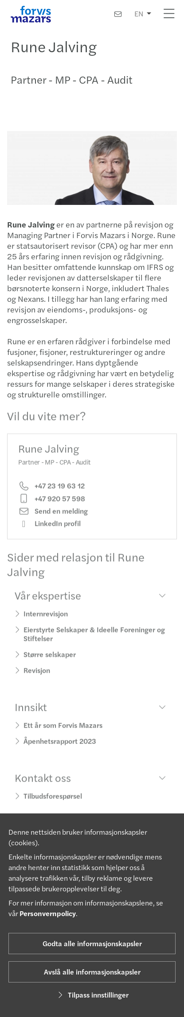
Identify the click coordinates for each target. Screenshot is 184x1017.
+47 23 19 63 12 (51, 492)
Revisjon (36, 676)
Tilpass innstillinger (92, 995)
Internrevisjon (45, 620)
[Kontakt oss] (118, 14)
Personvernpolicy (48, 913)
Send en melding (53, 517)
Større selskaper (49, 660)
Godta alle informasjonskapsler (92, 943)
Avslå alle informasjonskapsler (92, 972)
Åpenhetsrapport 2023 (59, 747)
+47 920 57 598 (51, 505)
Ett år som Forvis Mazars (62, 731)
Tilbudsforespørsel (52, 802)
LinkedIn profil (49, 530)
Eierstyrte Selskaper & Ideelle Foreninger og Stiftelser (94, 640)
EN (138, 13)
